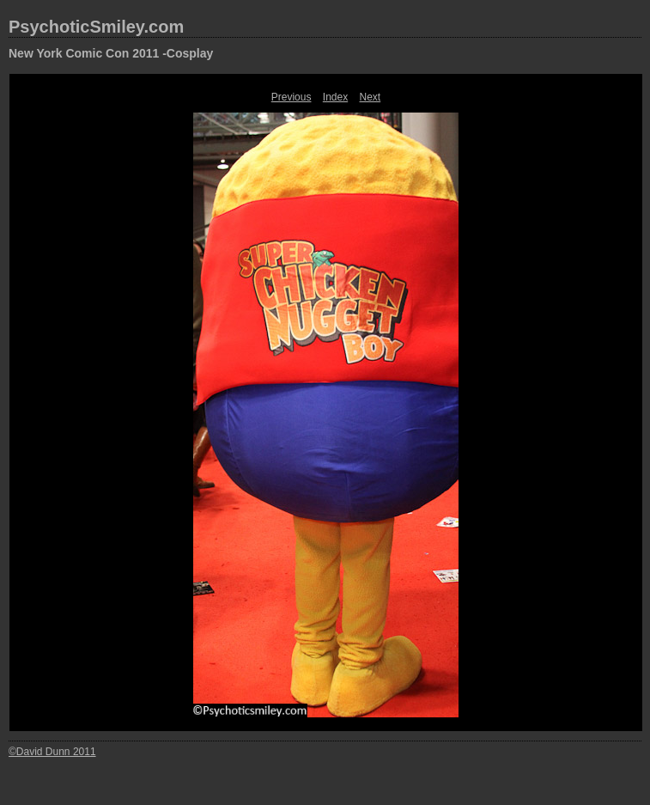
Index (335, 97)
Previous (291, 97)
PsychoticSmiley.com (96, 26)
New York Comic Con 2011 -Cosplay (111, 53)
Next (370, 97)
